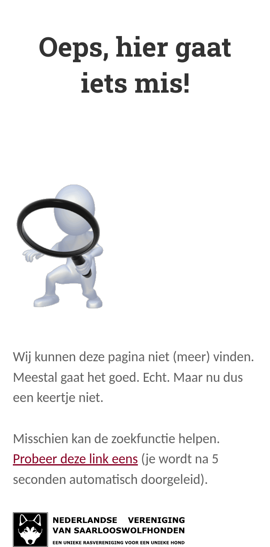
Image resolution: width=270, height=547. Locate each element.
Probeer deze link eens (75, 458)
